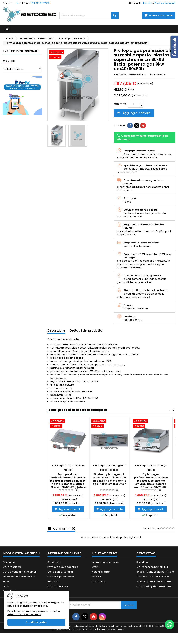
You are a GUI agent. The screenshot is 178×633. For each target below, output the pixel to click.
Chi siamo (9, 562)
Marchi (9, 61)
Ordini (95, 567)
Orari (6, 586)
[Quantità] (133, 104)
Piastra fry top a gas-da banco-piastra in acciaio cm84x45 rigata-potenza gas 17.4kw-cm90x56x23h (110, 479)
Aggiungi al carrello (133, 113)
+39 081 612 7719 (40, 3)
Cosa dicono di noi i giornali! (20, 572)
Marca (154, 74)
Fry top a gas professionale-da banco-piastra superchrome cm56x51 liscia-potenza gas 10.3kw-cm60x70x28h (151, 481)
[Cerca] (89, 15)
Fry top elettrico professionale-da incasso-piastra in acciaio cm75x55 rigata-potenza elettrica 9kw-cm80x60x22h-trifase (68, 481)
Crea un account (164, 3)
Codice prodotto (125, 74)
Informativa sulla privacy (24, 614)
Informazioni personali (105, 562)
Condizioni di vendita (60, 572)
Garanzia (53, 581)
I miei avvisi (98, 581)
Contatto (8, 3)
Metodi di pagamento (60, 576)
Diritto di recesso (57, 586)
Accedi (147, 3)
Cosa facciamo (12, 567)
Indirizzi (96, 576)
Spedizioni (53, 562)
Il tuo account (104, 553)
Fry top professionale (21, 51)
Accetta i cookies (36, 622)
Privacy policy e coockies (62, 567)
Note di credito (101, 572)
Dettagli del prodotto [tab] (86, 330)
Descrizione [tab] (56, 330)
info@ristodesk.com (158, 586)
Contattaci (146, 553)
